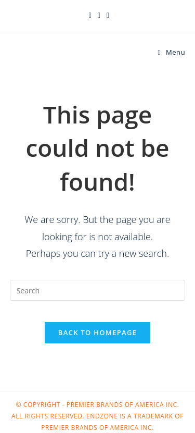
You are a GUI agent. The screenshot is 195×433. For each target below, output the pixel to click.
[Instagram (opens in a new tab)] (106, 15)
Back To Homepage (97, 332)
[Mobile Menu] (172, 52)
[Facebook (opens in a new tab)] (99, 15)
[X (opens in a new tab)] (90, 15)
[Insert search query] (98, 290)
